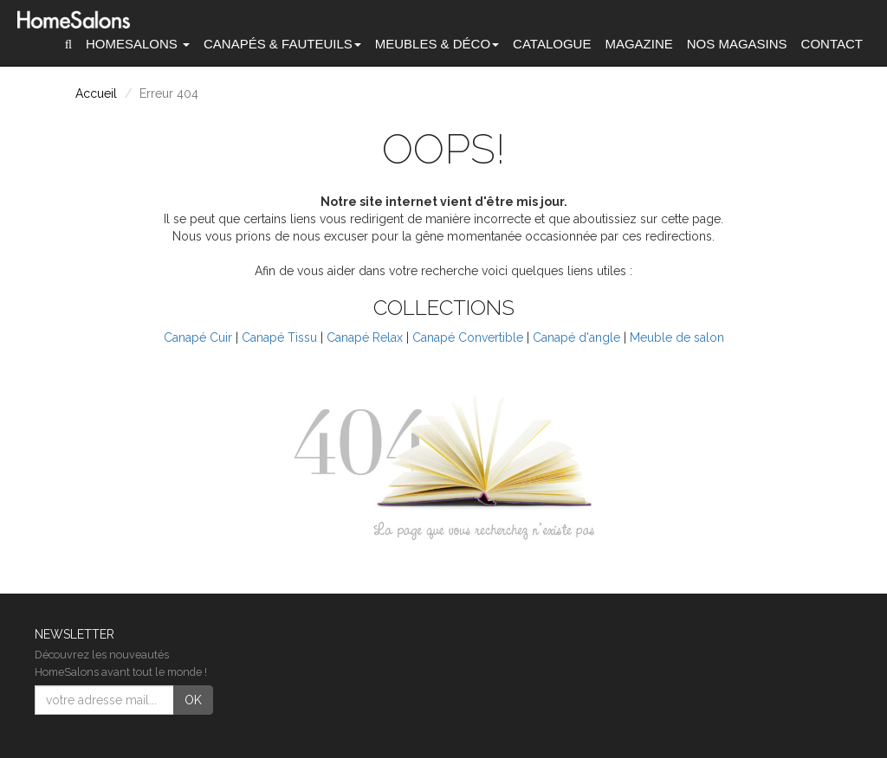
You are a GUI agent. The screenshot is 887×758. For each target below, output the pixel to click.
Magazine (638, 43)
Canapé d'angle (576, 337)
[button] (68, 44)
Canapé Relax (365, 337)
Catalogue (552, 43)
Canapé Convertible (467, 337)
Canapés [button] (282, 43)
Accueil (96, 93)
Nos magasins (737, 43)
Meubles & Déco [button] (437, 43)
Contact (832, 43)
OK (193, 700)
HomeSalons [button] (138, 43)
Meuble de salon (677, 337)
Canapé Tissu (279, 337)
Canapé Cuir (198, 337)
